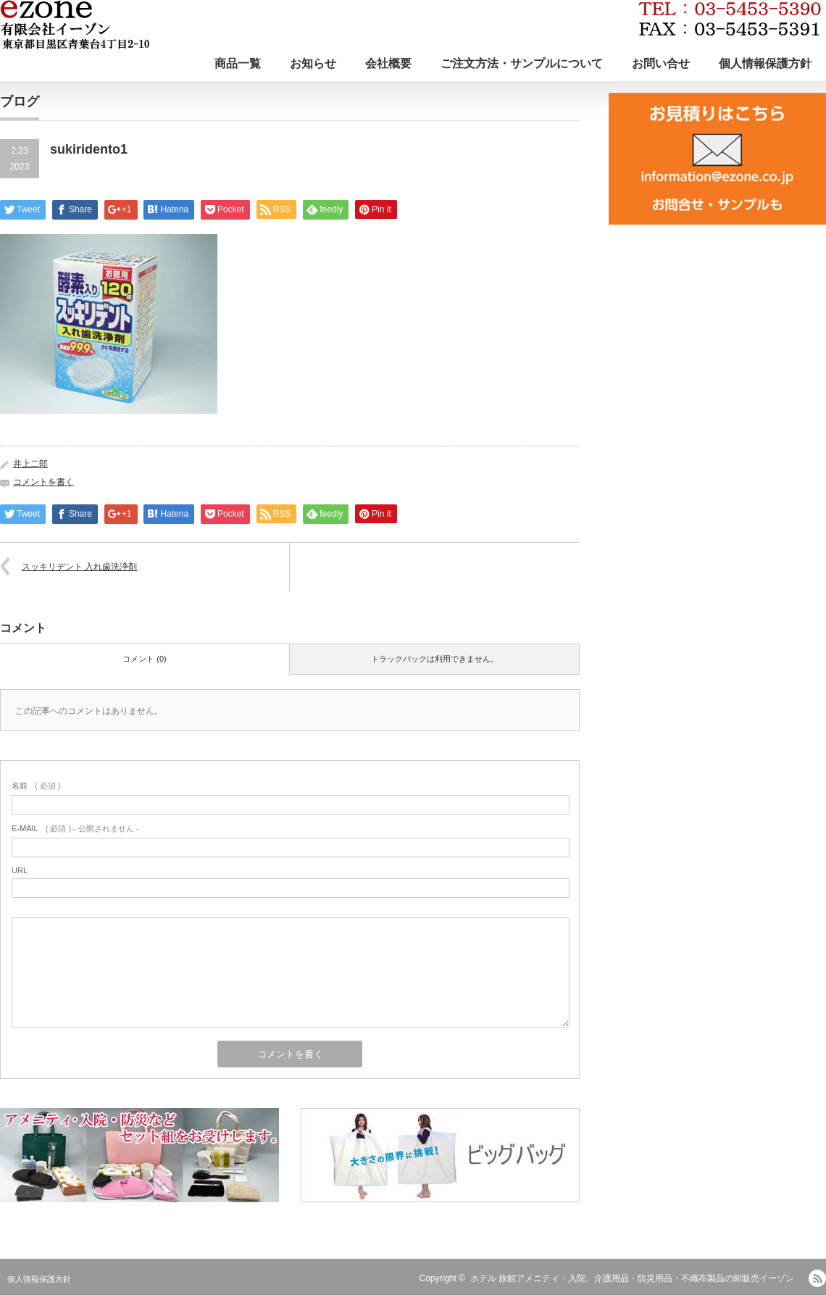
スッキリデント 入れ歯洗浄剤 (79, 567)
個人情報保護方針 (765, 63)
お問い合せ (661, 63)
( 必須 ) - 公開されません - (75, 828)
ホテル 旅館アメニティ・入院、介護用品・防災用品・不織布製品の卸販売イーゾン (632, 1278)
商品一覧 (237, 63)
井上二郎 (30, 464)
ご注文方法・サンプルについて (522, 63)
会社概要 (388, 63)
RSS (817, 1278)
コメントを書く (43, 482)
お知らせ (313, 63)
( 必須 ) (36, 785)
